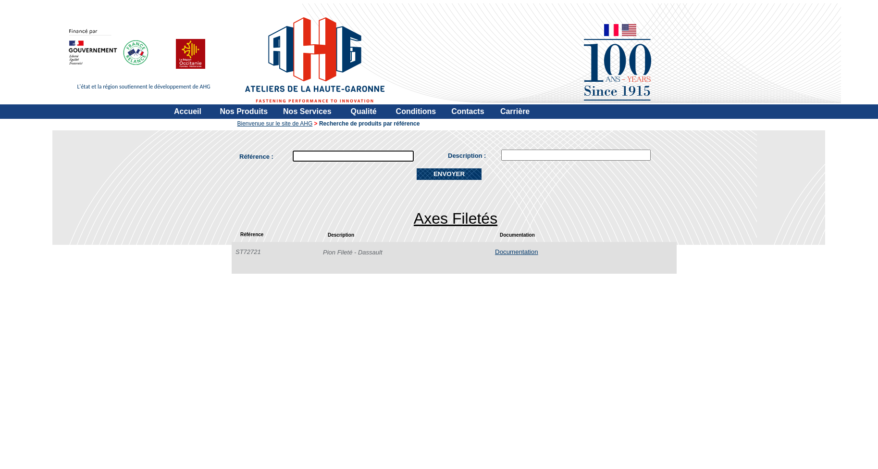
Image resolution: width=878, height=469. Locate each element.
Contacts (467, 111)
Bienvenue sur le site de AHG (275, 123)
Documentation (516, 251)
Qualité (363, 111)
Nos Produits (244, 111)
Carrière (515, 111)
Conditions (416, 111)
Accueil (187, 111)
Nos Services (307, 111)
